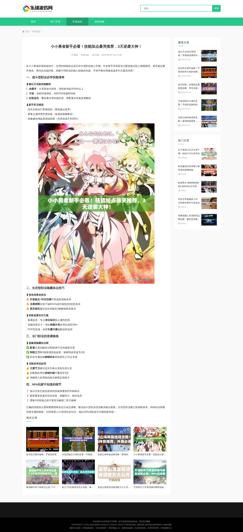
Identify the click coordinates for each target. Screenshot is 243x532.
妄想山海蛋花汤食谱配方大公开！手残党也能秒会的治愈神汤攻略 (129, 487)
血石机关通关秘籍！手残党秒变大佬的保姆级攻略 (50, 454)
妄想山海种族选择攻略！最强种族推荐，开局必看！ (123, 454)
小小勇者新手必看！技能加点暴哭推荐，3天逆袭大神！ (160, 454)
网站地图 (168, 525)
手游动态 (77, 21)
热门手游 (55, 21)
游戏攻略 (99, 21)
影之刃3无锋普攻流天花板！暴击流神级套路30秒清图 (87, 487)
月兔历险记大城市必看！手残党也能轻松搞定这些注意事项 (90, 454)
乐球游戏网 (40, 9)
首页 (33, 21)
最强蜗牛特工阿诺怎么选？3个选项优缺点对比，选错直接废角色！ (58, 487)
